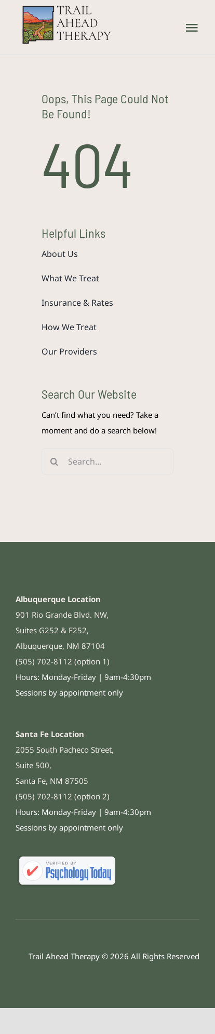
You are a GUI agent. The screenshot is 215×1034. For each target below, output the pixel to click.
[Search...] (107, 461)
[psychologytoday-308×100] (67, 857)
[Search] (55, 461)
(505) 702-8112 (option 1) (63, 661)
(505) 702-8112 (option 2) (63, 796)
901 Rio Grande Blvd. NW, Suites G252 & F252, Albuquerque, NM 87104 (62, 630)
